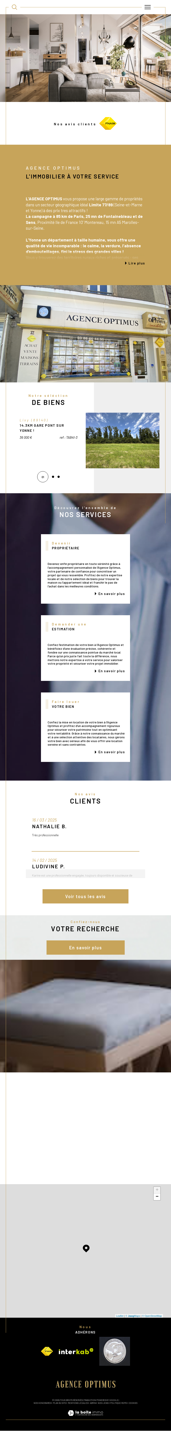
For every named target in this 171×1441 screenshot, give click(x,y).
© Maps (133, 1326)
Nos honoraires (42, 1413)
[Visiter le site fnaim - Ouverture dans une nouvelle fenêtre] (47, 1361)
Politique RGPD (118, 1413)
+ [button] (157, 1200)
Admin (93, 1413)
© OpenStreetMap (152, 1326)
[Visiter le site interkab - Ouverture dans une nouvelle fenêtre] (76, 1361)
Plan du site (59, 1413)
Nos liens (103, 1413)
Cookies (132, 1413)
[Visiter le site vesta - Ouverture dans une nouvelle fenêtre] (114, 1361)
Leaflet (120, 1326)
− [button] (157, 1207)
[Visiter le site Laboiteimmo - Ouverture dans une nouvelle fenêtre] (85, 1428)
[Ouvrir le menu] (148, 7)
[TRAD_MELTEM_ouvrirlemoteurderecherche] (14, 7)
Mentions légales (78, 1413)
